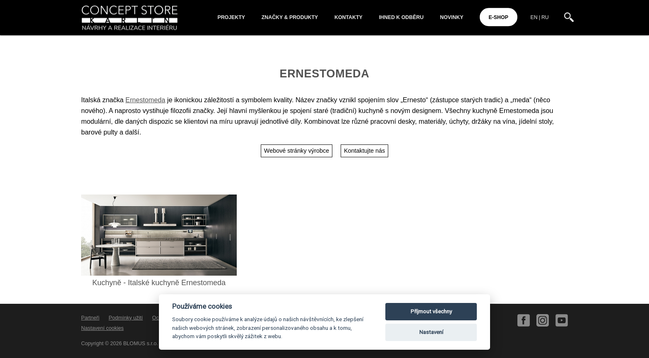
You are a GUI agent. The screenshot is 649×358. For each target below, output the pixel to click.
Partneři (90, 318)
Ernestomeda (145, 99)
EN (534, 17)
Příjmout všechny (431, 311)
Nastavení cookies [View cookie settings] (102, 328)
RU (545, 17)
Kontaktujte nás (364, 150)
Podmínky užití (126, 318)
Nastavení (431, 332)
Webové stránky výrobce (296, 150)
